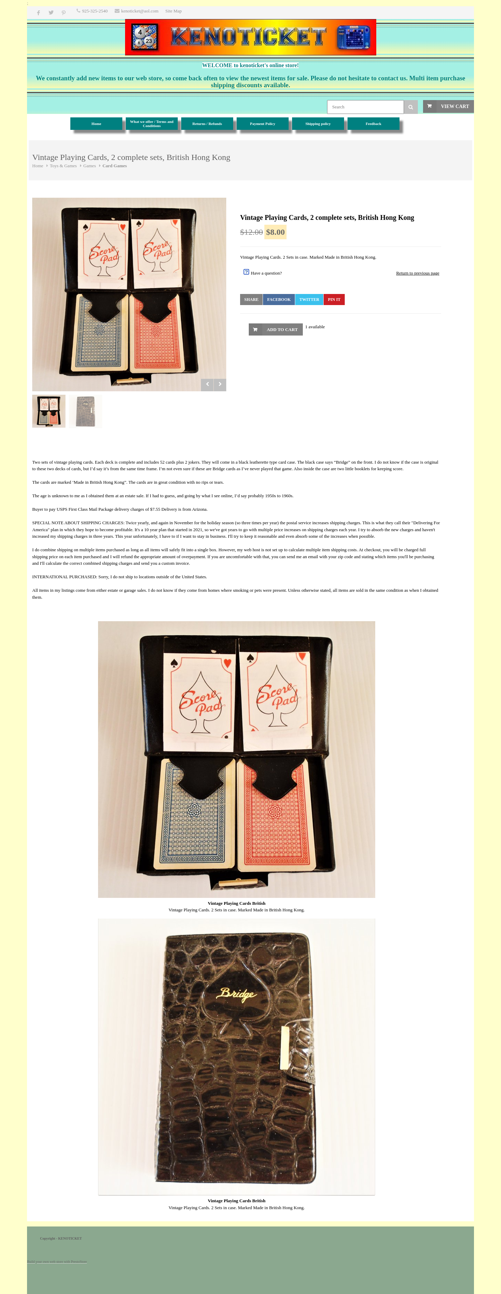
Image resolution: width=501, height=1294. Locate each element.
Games (90, 165)
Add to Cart (282, 329)
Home (37, 165)
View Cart (455, 106)
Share (251, 299)
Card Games (115, 165)
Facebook (279, 299)
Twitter (309, 299)
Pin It (334, 299)
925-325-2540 (95, 11)
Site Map (173, 11)
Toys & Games (63, 165)
